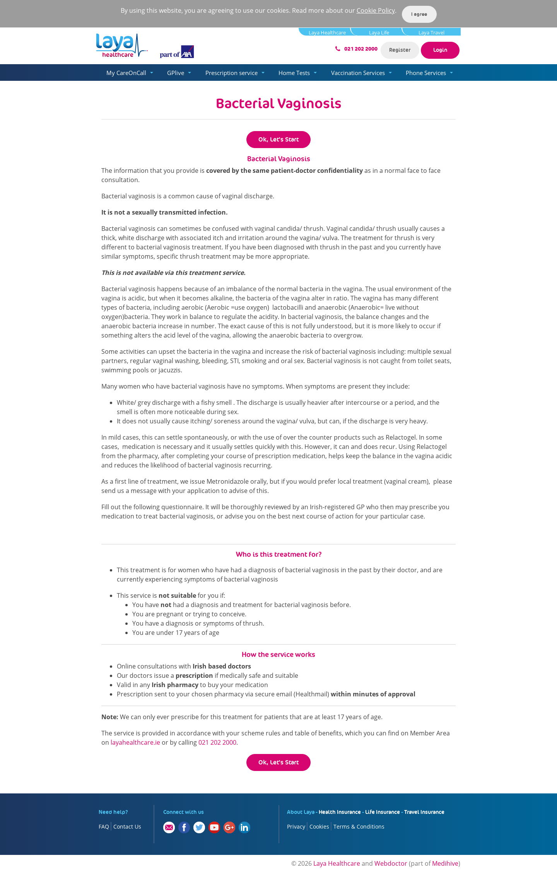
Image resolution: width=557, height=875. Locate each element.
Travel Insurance (424, 811)
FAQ (104, 826)
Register (399, 49)
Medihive (445, 863)
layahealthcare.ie (135, 742)
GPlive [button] (175, 73)
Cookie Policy (376, 10)
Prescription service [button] (231, 73)
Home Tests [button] (294, 73)
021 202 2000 (361, 49)
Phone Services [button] (426, 73)
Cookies (319, 826)
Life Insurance (382, 811)
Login (440, 49)
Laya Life (379, 32)
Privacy (296, 826)
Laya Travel (431, 32)
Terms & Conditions (358, 826)
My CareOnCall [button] (126, 73)
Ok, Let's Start (278, 139)
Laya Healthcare (327, 32)
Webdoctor (390, 863)
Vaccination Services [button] (358, 73)
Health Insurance (340, 811)
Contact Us (127, 826)
